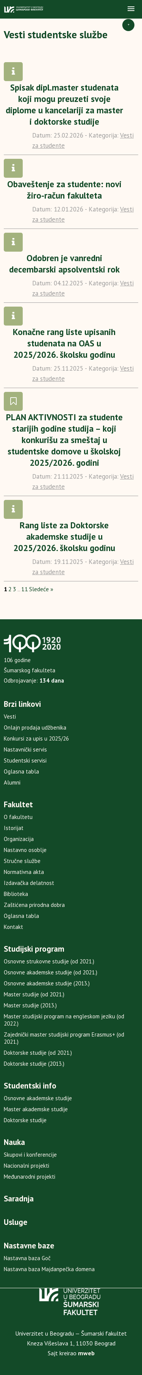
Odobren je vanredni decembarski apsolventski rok (64, 263)
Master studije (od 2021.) (34, 994)
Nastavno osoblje (25, 850)
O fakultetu (18, 817)
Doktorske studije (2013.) (34, 1063)
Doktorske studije (25, 1120)
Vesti (10, 716)
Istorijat (13, 828)
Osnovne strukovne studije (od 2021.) (49, 961)
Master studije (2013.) (30, 1005)
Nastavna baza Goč (27, 1258)
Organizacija (19, 839)
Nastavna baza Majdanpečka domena (49, 1269)
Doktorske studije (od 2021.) (38, 1052)
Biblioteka (16, 893)
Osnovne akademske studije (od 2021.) (50, 972)
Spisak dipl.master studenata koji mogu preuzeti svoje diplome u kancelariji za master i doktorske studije (64, 104)
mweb (86, 1353)
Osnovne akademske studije (38, 1098)
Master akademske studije (36, 1109)
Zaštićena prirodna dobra (34, 904)
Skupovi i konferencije (30, 1154)
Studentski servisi (25, 760)
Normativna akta (24, 871)
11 (24, 589)
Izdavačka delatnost (29, 882)
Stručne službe (22, 860)
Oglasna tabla (21, 771)
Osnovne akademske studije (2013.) (47, 983)
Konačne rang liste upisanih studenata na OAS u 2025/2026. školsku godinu (64, 343)
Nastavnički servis (25, 749)
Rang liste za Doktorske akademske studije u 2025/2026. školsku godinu (64, 536)
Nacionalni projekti (26, 1165)
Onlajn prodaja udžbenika (35, 727)
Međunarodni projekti (29, 1176)
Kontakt (13, 926)
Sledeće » (41, 589)
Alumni (12, 782)
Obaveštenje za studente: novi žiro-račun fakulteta (64, 190)
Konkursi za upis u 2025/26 (36, 738)
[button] (131, 9)
